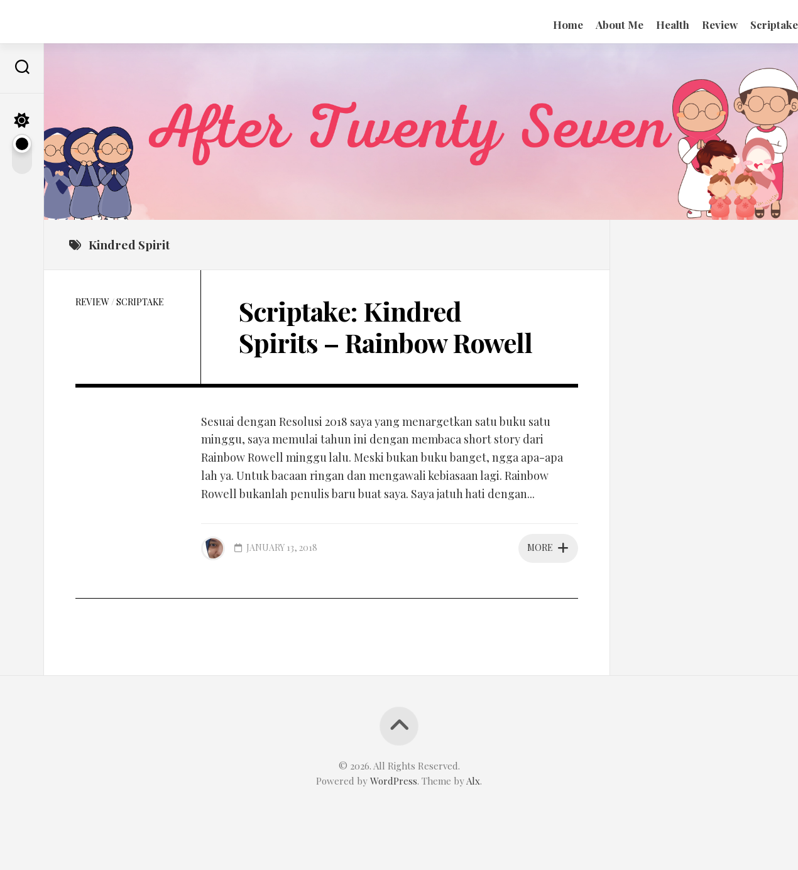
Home (543, 24)
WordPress (393, 781)
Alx (473, 781)
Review (695, 24)
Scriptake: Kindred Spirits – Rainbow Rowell (385, 326)
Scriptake (749, 24)
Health (647, 24)
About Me (594, 24)
